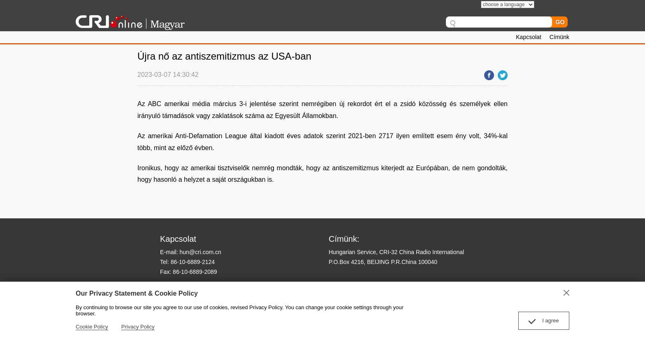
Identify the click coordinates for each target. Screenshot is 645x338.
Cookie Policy (92, 327)
